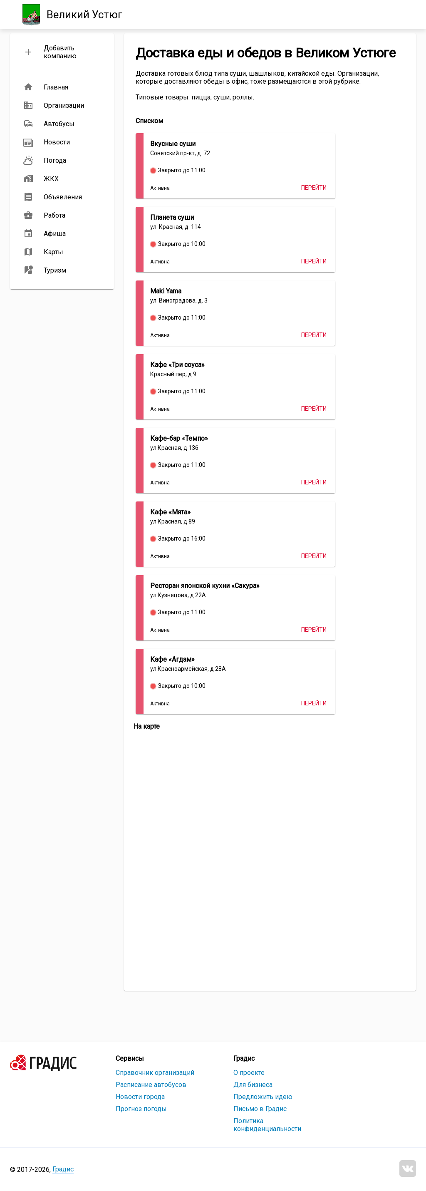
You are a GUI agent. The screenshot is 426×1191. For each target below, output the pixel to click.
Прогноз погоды (141, 1109)
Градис (63, 1169)
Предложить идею (262, 1097)
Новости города (140, 1097)
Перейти (314, 187)
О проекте (249, 1073)
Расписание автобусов (151, 1085)
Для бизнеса (252, 1085)
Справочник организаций (155, 1073)
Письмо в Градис (260, 1109)
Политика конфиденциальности (267, 1125)
